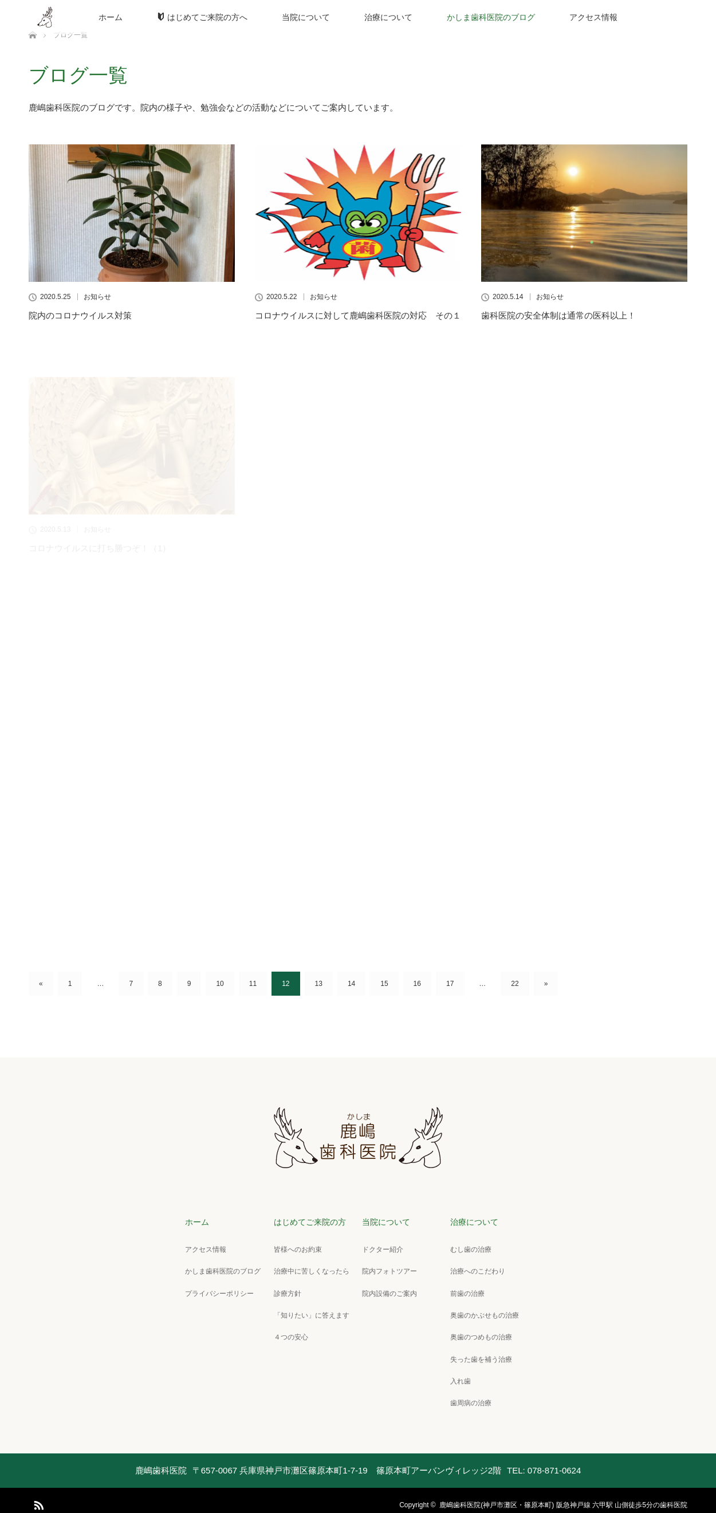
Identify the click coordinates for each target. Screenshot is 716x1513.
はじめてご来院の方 (307, 1221)
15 (384, 984)
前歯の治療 (464, 1290)
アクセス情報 (593, 17)
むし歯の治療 (468, 1248)
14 (351, 984)
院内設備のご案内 (386, 1290)
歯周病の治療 (468, 1394)
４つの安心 (288, 1331)
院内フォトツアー (386, 1269)
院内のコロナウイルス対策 (80, 315)
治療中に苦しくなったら (309, 1269)
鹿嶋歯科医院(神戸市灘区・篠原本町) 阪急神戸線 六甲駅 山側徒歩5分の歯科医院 (563, 1496)
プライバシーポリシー (217, 1290)
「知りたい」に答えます (309, 1311)
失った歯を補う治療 (478, 1353)
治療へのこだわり (474, 1269)
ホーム (111, 17)
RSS (37, 1494)
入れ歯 (457, 1374)
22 (514, 984)
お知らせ (97, 296)
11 (253, 984)
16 (417, 984)
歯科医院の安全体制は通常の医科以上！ (558, 315)
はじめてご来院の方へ (202, 17)
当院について (306, 17)
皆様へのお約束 (295, 1248)
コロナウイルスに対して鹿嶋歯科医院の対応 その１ (358, 315)
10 (219, 984)
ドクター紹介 (379, 1248)
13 (318, 984)
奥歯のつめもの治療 (478, 1331)
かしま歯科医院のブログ (491, 17)
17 (450, 984)
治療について (388, 17)
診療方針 (284, 1290)
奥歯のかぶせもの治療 (481, 1311)
